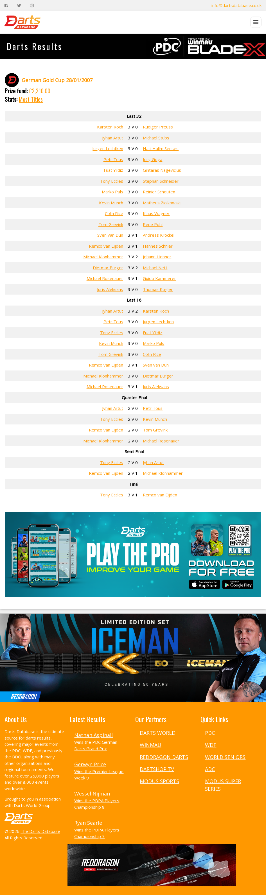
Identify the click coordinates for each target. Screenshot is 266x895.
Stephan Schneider (161, 181)
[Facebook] (6, 5)
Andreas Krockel (158, 235)
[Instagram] (32, 5)
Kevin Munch (111, 202)
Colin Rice (114, 213)
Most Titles (31, 99)
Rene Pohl (153, 224)
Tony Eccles (111, 181)
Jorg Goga (152, 159)
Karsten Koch (110, 127)
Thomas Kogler (158, 289)
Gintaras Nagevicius (162, 170)
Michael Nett (155, 267)
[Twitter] (19, 5)
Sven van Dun (110, 235)
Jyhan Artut (112, 138)
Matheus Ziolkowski (162, 202)
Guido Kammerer (159, 278)
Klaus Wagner (156, 213)
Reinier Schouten (159, 192)
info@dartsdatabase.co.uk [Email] (236, 5)
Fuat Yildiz (113, 170)
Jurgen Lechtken (107, 148)
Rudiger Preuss (158, 127)
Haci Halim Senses (161, 148)
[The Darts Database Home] (22, 22)
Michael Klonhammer (103, 256)
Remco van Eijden (106, 246)
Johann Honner (157, 256)
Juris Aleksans (110, 289)
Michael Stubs (156, 138)
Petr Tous (113, 159)
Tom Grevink (110, 224)
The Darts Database (40, 831)
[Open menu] (256, 22)
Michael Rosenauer (105, 278)
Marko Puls (112, 192)
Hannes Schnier (158, 246)
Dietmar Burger (108, 267)
